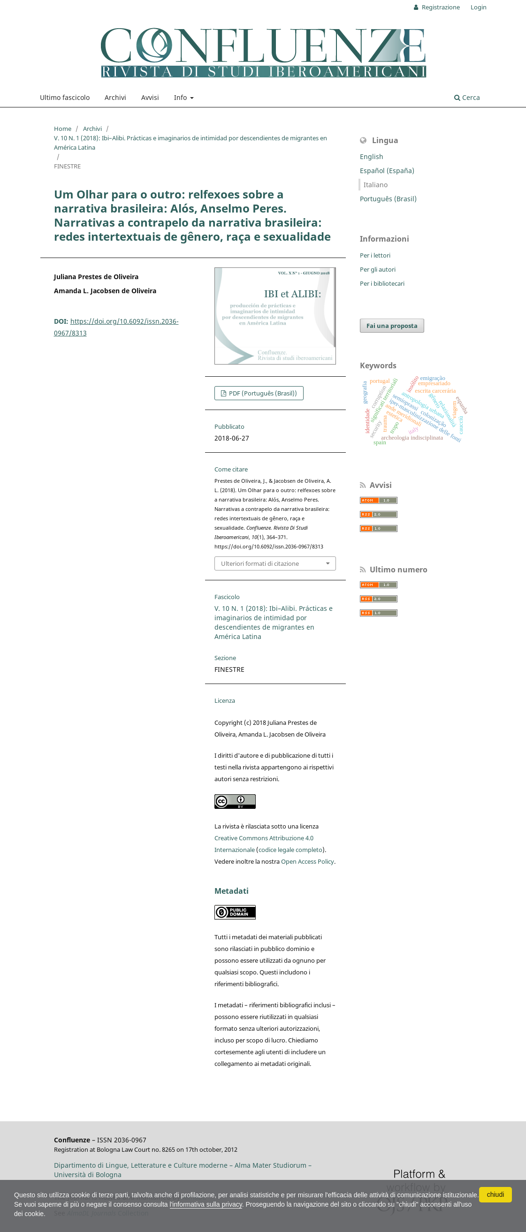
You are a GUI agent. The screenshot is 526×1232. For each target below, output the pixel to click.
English (371, 156)
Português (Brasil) (388, 198)
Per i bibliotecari (382, 283)
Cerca (467, 97)
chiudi (495, 1194)
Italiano (376, 184)
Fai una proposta (392, 325)
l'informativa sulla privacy (206, 1204)
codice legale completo (290, 849)
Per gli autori (378, 269)
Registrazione (440, 7)
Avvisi (150, 97)
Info (181, 97)
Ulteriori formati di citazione (260, 563)
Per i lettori (375, 255)
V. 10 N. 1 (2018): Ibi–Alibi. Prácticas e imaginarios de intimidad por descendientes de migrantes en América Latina (190, 143)
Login (479, 7)
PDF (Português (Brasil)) (262, 393)
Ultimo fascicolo (65, 97)
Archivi (115, 97)
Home (62, 128)
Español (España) (387, 170)
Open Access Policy (307, 861)
